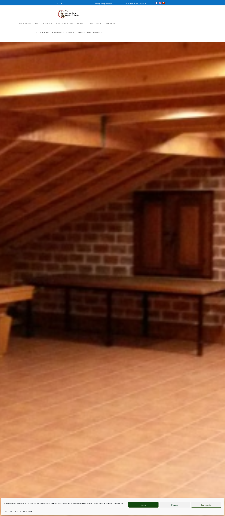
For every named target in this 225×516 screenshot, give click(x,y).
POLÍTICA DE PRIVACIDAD (13, 511)
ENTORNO (80, 23)
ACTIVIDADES (48, 23)
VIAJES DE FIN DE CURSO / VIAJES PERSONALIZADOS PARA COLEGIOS (63, 32)
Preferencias (206, 505)
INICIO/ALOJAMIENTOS (28, 23)
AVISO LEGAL (27, 511)
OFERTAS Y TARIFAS (94, 23)
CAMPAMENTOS (111, 23)
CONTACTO (98, 32)
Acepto (143, 505)
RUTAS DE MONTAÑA (64, 23)
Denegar (174, 505)
